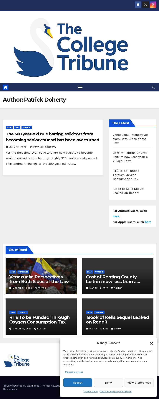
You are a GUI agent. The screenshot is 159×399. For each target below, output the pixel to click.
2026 (12, 272)
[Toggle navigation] (80, 87)
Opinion (27, 128)
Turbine (99, 272)
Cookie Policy (91, 391)
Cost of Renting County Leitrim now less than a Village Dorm (130, 157)
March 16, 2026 (99, 288)
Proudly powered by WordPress (21, 385)
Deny (108, 382)
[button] (151, 343)
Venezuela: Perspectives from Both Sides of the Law (130, 139)
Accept (77, 382)
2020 (9, 128)
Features (23, 272)
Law (17, 128)
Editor (40, 288)
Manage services (74, 372)
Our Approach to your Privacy (115, 391)
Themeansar (10, 389)
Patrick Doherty (43, 147)
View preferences (139, 382)
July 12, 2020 (18, 147)
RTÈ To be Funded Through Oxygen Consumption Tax (126, 175)
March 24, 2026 (23, 288)
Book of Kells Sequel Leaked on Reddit (117, 320)
